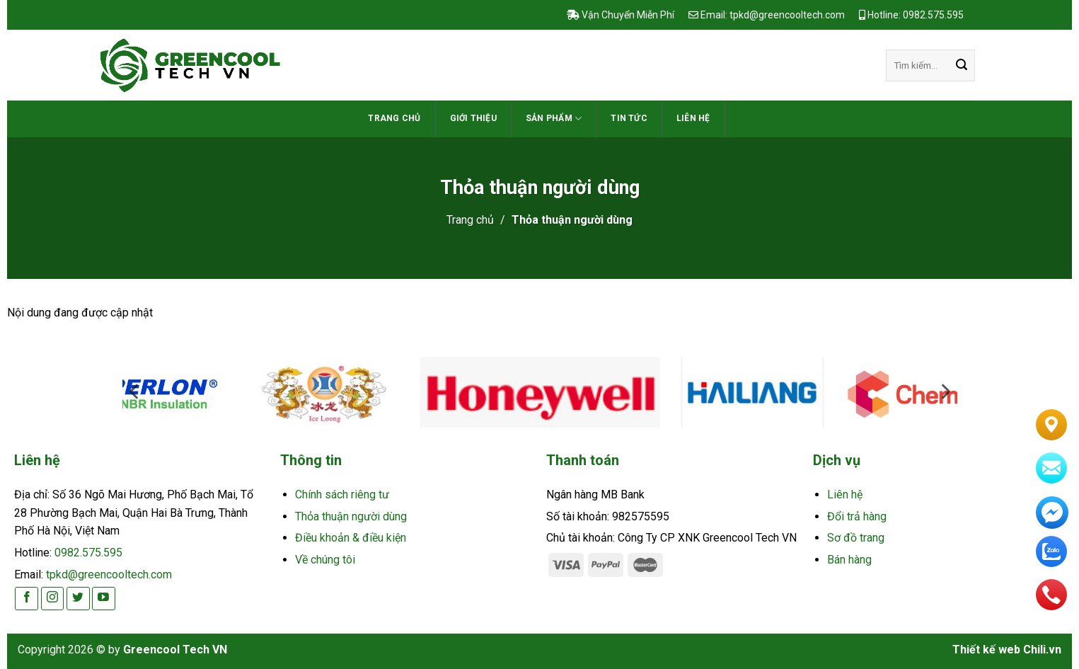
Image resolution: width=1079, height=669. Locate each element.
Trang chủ (394, 118)
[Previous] (109, 397)
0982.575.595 (88, 552)
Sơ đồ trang (855, 537)
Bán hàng (849, 559)
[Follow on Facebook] (26, 598)
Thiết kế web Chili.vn (1006, 649)
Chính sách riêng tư (342, 494)
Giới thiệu (473, 118)
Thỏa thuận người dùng (351, 516)
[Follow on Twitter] (78, 598)
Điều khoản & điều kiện (350, 537)
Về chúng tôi (325, 559)
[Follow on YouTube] (103, 598)
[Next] (970, 397)
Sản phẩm (554, 118)
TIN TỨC (629, 118)
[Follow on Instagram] (52, 598)
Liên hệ (693, 118)
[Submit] (962, 66)
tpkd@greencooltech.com (109, 574)
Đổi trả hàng (857, 516)
